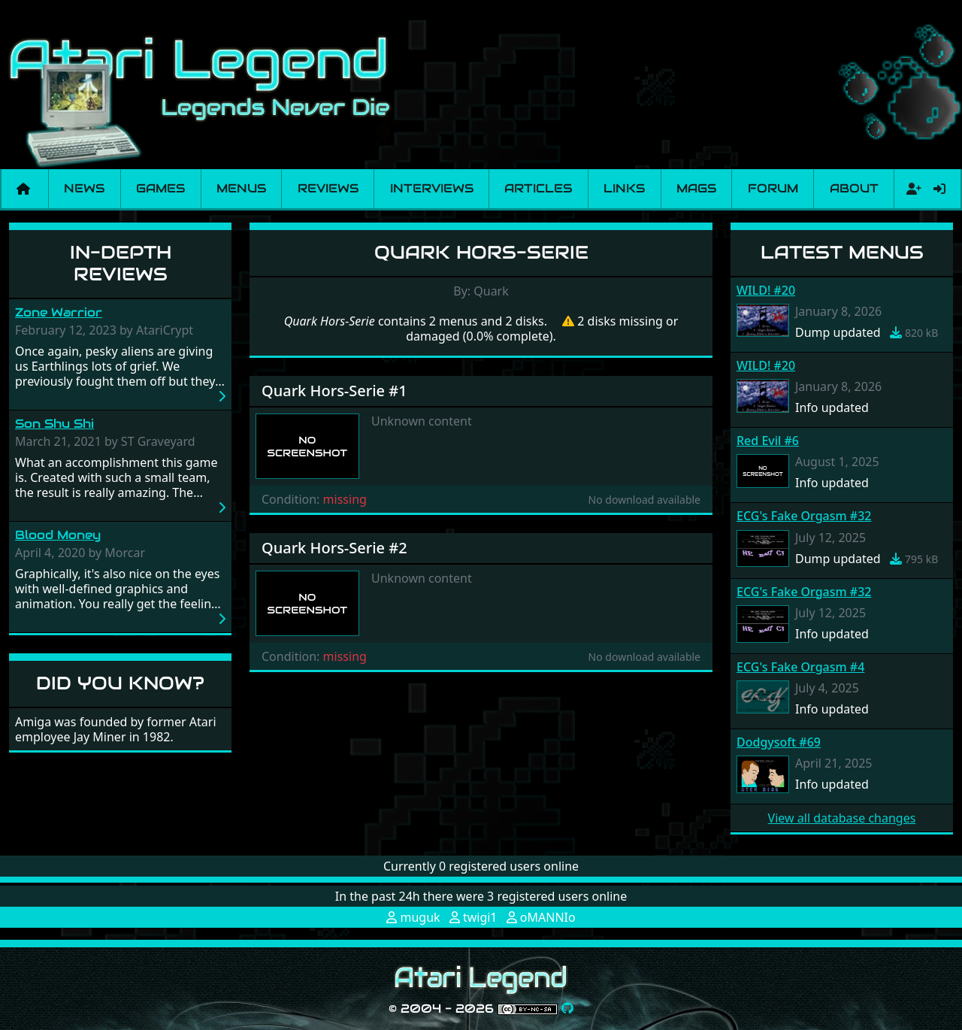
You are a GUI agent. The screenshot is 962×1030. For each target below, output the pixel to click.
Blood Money (58, 535)
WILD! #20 (766, 290)
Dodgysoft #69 (779, 742)
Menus (241, 188)
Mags (696, 188)
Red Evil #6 (768, 440)
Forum (773, 188)
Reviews (328, 188)
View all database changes (842, 818)
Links (624, 188)
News (84, 188)
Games (160, 188)
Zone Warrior (58, 312)
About (854, 188)
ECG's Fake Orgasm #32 (804, 515)
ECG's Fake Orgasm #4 (800, 667)
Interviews (431, 188)
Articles (538, 188)
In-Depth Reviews (120, 263)
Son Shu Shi (54, 424)
